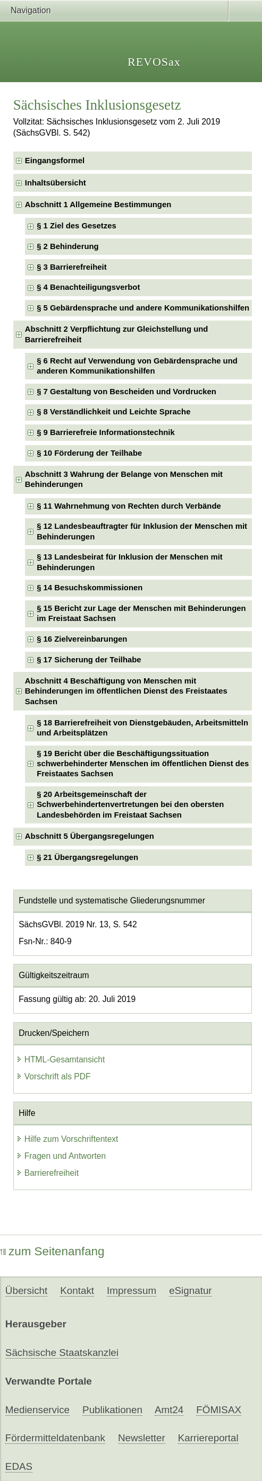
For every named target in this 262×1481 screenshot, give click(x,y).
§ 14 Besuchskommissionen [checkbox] (89, 587)
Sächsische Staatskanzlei (62, 1352)
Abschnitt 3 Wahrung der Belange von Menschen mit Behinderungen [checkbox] (124, 479)
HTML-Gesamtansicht (60, 1059)
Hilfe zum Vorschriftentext (67, 1138)
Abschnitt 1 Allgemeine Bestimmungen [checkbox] (98, 204)
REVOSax (154, 61)
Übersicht (26, 1290)
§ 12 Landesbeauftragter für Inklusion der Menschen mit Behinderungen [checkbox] (142, 531)
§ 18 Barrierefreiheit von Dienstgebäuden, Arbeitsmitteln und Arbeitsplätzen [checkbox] (142, 728)
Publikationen (112, 1409)
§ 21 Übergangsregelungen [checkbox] (87, 857)
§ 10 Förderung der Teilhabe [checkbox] (89, 453)
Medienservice (37, 1409)
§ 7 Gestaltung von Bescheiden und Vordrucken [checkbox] (126, 391)
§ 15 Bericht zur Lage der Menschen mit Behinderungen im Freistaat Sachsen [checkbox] (141, 613)
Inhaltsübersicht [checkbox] (55, 183)
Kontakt (77, 1290)
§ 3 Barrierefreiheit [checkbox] (71, 267)
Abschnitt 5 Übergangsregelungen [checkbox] (89, 836)
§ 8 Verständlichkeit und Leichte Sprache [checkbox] (113, 411)
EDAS (18, 1466)
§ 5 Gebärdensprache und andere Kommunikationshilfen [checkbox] (143, 308)
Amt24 (169, 1409)
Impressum (131, 1290)
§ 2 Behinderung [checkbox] (68, 246)
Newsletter (141, 1437)
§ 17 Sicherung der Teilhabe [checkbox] (89, 659)
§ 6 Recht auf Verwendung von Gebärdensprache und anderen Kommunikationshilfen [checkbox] (137, 366)
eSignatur (190, 1290)
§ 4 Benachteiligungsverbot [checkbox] (88, 287)
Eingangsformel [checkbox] (54, 160)
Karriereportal (208, 1437)
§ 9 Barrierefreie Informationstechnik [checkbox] (106, 432)
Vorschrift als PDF (53, 1076)
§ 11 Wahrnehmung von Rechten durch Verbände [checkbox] (129, 506)
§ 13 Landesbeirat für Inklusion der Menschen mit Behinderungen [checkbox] (130, 562)
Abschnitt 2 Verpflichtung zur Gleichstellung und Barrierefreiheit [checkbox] (116, 334)
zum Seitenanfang (52, 1251)
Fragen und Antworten (61, 1155)
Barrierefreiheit (47, 1172)
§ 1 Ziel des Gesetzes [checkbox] (76, 225)
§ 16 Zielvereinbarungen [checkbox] (82, 639)
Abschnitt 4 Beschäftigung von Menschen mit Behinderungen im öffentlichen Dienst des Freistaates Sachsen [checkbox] (126, 691)
